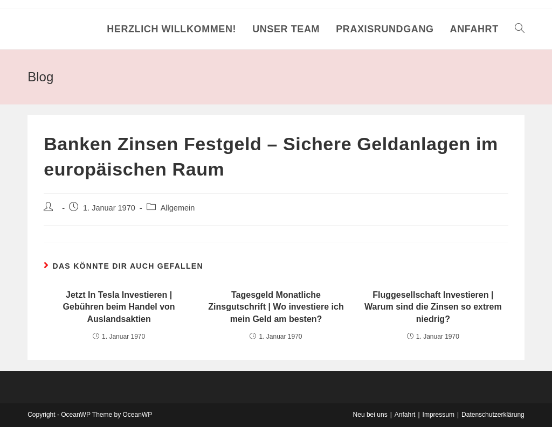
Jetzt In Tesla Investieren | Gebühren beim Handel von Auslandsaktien (119, 307)
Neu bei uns (370, 414)
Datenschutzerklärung (493, 414)
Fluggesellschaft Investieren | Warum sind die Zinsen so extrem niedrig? (433, 307)
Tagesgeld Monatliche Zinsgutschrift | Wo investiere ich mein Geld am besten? (275, 307)
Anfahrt (405, 414)
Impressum (438, 414)
